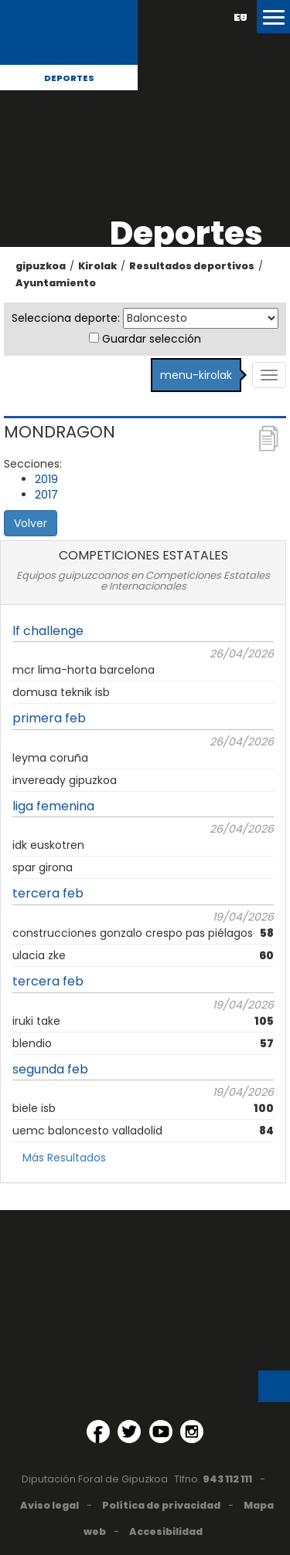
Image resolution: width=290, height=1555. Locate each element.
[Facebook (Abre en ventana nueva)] (98, 1431)
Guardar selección (151, 338)
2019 (46, 479)
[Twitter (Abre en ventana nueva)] (129, 1431)
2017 (46, 494)
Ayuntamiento (55, 282)
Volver (30, 523)
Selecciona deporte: (66, 318)
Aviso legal (49, 1505)
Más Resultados (64, 1157)
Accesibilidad (166, 1531)
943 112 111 (227, 1479)
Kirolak (97, 265)
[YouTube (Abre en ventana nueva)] (160, 1431)
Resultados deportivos (191, 265)
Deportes (69, 78)
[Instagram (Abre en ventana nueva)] (191, 1431)
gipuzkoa (40, 265)
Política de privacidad (161, 1505)
